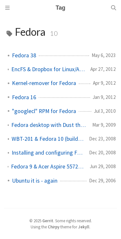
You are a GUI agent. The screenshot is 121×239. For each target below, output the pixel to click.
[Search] (113, 8)
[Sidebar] (7, 8)
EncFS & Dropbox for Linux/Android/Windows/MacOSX (48, 69)
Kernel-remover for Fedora (44, 83)
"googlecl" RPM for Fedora (44, 111)
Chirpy (53, 226)
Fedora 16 (24, 97)
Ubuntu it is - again (34, 180)
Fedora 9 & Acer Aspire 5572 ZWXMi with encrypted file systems (48, 166)
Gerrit (47, 220)
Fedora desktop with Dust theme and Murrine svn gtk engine (49, 125)
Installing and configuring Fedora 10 (48, 152)
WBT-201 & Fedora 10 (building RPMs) (48, 138)
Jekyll (83, 226)
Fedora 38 (24, 55)
